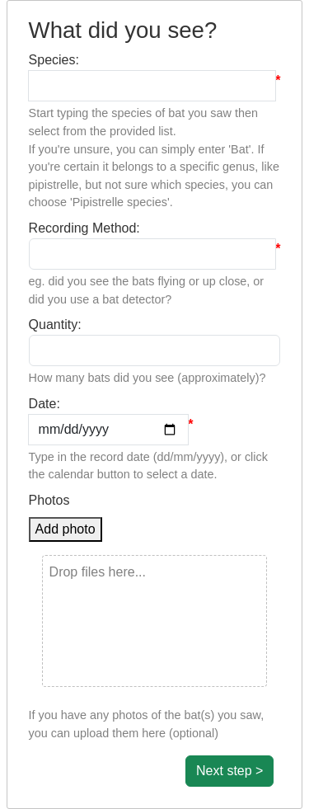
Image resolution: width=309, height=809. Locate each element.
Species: (54, 60)
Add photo (65, 529)
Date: (44, 404)
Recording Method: (84, 228)
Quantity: (55, 324)
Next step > (229, 771)
